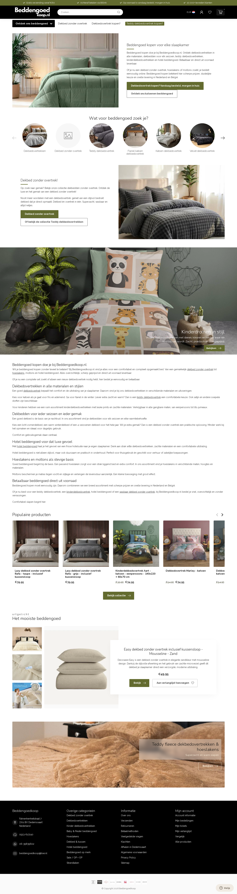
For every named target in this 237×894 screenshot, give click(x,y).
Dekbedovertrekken (77, 820)
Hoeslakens (73, 836)
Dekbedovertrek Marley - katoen (186, 570)
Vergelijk (179, 836)
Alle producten (183, 841)
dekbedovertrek (31, 390)
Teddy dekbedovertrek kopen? (145, 23)
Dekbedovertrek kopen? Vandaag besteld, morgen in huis (165, 85)
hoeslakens (18, 373)
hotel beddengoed (27, 446)
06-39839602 (26, 844)
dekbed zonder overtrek (200, 369)
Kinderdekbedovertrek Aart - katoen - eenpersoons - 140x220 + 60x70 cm (135, 573)
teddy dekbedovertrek (149, 397)
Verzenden (127, 820)
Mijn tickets (181, 826)
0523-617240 (26, 834)
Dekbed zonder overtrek (72, 23)
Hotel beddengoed (77, 847)
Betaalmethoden (129, 831)
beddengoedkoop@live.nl (33, 853)
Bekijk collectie (119, 595)
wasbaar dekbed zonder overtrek (137, 492)
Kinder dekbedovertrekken (81, 826)
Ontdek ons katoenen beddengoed (152, 93)
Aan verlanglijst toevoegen (175, 683)
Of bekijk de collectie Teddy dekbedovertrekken (54, 222)
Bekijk (140, 683)
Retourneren (127, 826)
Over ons (126, 815)
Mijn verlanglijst (183, 831)
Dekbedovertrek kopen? (106, 23)
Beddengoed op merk (79, 852)
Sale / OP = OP (74, 857)
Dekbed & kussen (76, 841)
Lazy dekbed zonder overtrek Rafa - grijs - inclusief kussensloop (83, 573)
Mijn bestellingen (184, 820)
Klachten (125, 841)
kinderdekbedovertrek (78, 492)
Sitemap (125, 863)
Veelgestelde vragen (132, 836)
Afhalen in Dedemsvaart (133, 847)
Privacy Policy (128, 857)
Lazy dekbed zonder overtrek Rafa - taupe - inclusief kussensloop (32, 573)
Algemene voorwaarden (134, 852)
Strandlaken (73, 863)
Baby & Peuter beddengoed (82, 831)
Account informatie (185, 815)
